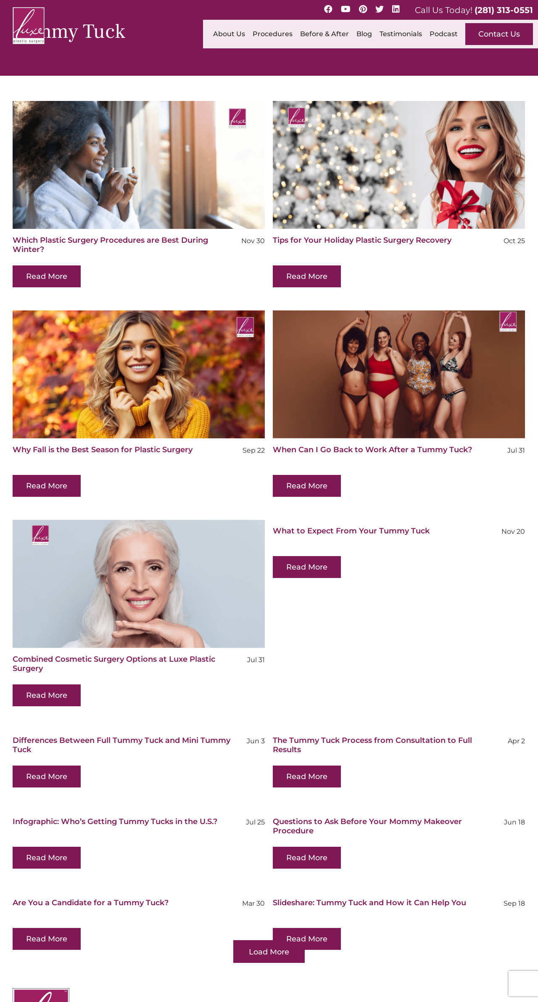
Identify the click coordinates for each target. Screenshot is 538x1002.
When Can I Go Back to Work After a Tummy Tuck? (331, 449)
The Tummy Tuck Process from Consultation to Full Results (359, 711)
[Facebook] (328, 9)
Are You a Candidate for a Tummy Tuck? (118, 856)
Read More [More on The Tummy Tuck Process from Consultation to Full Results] (293, 743)
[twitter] (75, 958)
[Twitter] (379, 9)
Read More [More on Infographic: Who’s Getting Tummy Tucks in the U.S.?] (101, 811)
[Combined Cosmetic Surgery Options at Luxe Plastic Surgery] (166, 551)
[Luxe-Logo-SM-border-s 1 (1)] (41, 873)
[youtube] (37, 958)
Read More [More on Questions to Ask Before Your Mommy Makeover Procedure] (265, 824)
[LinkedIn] (396, 9)
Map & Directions (191, 938)
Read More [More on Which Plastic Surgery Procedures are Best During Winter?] (46, 276)
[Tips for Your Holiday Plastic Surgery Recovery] (385, 165)
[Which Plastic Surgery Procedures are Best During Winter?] (139, 165)
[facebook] (18, 958)
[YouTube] (346, 9)
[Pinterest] (363, 9)
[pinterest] (57, 958)
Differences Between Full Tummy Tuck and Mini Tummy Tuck (121, 711)
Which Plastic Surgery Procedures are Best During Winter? (110, 245)
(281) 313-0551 (504, 10)
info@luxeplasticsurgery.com (482, 926)
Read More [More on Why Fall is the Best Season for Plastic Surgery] (101, 452)
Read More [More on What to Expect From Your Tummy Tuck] (321, 533)
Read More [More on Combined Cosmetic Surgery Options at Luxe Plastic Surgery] (74, 662)
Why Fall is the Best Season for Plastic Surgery (158, 416)
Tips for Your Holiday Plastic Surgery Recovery (348, 240)
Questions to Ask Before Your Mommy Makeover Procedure (326, 793)
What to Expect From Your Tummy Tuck (365, 497)
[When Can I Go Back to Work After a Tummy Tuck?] (358, 374)
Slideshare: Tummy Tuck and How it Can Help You (383, 856)
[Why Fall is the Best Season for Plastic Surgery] (194, 341)
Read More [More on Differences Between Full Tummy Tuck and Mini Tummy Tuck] (46, 743)
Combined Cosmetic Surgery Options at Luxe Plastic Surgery (141, 630)
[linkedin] (93, 958)
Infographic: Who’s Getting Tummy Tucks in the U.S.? (170, 775)
